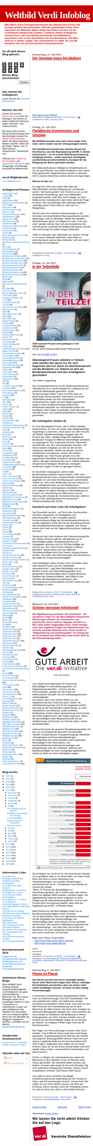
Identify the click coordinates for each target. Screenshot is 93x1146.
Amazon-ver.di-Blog (11, 915)
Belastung (65, 959)
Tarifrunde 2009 (9, 631)
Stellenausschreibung (12, 610)
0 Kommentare (69, 117)
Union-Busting (9, 664)
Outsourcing (8, 520)
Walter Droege (9, 705)
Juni (10, 828)
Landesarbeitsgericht (12, 464)
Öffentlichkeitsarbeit (11, 515)
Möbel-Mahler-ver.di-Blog (14, 890)
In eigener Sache (10, 386)
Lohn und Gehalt (10, 478)
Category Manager (11, 297)
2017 (8, 790)
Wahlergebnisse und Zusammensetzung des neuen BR (13, 964)
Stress (35, 962)
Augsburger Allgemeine (13, 226)
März (10, 836)
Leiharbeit (6, 467)
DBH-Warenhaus (10, 314)
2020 (8, 781)
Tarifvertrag (7, 643)
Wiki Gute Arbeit (9, 922)
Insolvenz (6, 388)
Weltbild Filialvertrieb (12, 722)
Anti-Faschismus (10, 209)
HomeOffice (7, 376)
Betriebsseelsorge (10, 270)
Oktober (12, 798)
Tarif (4, 624)
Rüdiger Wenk (9, 569)
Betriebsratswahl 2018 (12, 265)
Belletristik (7, 240)
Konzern (6, 443)
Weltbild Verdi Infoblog (47, 15)
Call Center (7, 295)
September (13, 801)
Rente (5, 564)
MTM (4, 506)
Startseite (62, 1107)
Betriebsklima (8, 251)
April (10, 833)
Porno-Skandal (9, 534)
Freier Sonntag (9, 344)
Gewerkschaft (58, 594)
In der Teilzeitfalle (45, 266)
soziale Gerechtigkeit (12, 596)
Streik (5, 617)
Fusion (5, 346)
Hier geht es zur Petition (45, 115)
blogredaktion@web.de (13, 163)
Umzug (47, 255)
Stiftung (5, 615)
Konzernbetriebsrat (11, 446)
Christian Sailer (9, 302)
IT (3, 397)
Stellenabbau (8, 608)
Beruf (4, 246)
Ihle (4, 383)
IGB (4, 381)
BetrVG (5, 277)
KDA (4, 430)
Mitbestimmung (9, 499)
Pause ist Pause (45, 973)
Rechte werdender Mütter (14, 559)
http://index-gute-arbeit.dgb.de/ (50, 943)
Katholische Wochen (11, 427)
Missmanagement (10, 494)
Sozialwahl (7, 601)
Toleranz (6, 647)
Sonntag (54, 120)
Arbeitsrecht (8, 219)
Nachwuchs (7, 511)
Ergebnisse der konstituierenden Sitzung (14, 957)
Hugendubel (8, 379)
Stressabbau (8, 622)
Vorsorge (6, 701)
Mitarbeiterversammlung (13, 497)
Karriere (6, 418)
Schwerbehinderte (10, 587)
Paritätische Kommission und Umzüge (17, 814)
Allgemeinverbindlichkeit (13, 202)
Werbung (6, 742)
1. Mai (5, 196)
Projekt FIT (7, 541)
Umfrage (6, 657)
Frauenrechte (8, 339)
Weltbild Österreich (11, 726)
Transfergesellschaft (11, 650)
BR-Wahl (6, 288)
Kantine (5, 413)
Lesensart (6, 469)
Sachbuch (7, 573)
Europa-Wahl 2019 (11, 335)
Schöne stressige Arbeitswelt (55, 607)
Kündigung (7, 455)
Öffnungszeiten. (9, 518)
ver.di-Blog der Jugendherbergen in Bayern (15, 903)
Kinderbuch (7, 437)
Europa (5, 332)
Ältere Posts (84, 1107)
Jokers (5, 404)
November (12, 795)
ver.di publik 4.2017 (47, 354)
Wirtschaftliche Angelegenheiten (10, 753)
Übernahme (7, 654)
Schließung (7, 585)
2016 (8, 844)
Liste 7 (5, 474)
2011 (8, 858)
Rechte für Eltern (10, 557)
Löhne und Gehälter (11, 481)
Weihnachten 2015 (11, 708)
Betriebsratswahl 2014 (12, 263)
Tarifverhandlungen (11, 640)
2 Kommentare (66, 1097)
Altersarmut (7, 207)
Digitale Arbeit (76, 959)
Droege (5, 323)
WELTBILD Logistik (11, 724)
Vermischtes (8, 689)
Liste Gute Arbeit (10, 476)
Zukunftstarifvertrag (11, 763)
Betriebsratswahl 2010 (12, 260)
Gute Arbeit (59, 960)
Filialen (5, 337)
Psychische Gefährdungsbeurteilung (13, 546)
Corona (5, 304)
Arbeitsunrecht (9, 221)
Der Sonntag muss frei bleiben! (56, 58)
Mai (10, 831)
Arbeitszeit (47, 594)
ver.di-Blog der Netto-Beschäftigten (12, 896)
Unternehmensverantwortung (15, 668)
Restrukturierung (10, 566)
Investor (6, 395)
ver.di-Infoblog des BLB (13, 925)
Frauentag (7, 342)
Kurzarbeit (7, 460)
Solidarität (7, 590)
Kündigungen (8, 457)
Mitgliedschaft (8, 504)
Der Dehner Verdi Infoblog (14, 929)
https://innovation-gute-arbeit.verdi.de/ (53, 940)
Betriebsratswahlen (11, 267)
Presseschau (8, 539)
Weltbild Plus (8, 729)
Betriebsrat (7, 253)
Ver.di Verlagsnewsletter (13, 941)
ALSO (5, 205)
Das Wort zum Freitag (12, 307)
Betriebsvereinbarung (12, 272)
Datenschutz (8, 309)
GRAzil (5, 369)
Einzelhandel (8, 328)
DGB (4, 316)
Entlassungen (8, 330)
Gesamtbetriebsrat (10, 358)
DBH (4, 311)
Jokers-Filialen (9, 406)
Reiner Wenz (8, 562)
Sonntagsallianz (9, 594)
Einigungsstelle (9, 325)
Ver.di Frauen (8, 675)
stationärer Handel (10, 606)
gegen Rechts (8, 351)
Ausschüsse (8, 230)
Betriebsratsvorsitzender (13, 258)
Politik (68, 594)
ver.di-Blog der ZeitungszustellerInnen (12, 877)
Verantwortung (9, 685)
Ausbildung (7, 228)
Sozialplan (7, 599)
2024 (8, 776)
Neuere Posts (39, 1107)
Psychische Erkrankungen (76, 960)
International (8, 393)
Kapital (5, 416)
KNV (4, 441)
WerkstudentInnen (10, 745)
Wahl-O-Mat (8, 703)
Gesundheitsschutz (11, 365)
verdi (4, 687)
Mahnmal (6, 483)
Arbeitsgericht (8, 216)
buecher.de (7, 291)
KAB (4, 411)
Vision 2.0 (6, 696)
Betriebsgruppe (9, 249)
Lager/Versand (9, 462)
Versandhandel (9, 691)
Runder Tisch (8, 571)
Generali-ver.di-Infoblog (13, 911)
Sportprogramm (9, 603)
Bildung (5, 281)
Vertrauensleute (9, 694)
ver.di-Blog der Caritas (12, 892)
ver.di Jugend (8, 678)
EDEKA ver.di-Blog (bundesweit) (11, 882)
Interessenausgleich (11, 390)
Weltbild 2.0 (7, 717)
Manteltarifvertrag (10, 485)
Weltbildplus (8, 738)
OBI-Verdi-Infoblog (10, 927)
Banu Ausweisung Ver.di (13, 235)
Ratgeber (6, 550)
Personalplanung (10, 522)
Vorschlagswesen (10, 698)
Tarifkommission (9, 629)
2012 (8, 855)
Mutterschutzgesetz (11, 508)
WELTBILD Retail (10, 731)
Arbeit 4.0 (6, 212)
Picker (5, 529)
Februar (11, 839)
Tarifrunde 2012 (9, 636)
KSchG (5, 450)
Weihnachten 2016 (11, 710)
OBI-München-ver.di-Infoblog (15, 913)
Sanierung (7, 578)
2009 (8, 864)
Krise (4, 448)
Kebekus (6, 432)
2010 (8, 861)
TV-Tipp (6, 652)
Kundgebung (8, 453)
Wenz (5, 740)
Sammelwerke (9, 576)
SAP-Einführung (9, 580)
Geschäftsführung (10, 360)
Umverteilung (8, 659)
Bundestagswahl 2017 (12, 293)
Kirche (5, 439)
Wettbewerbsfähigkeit (12, 747)
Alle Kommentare (14, 1063)
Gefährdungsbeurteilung (13, 348)
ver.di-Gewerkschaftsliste (13, 680)
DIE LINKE (7, 318)
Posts (8, 1058)
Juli (9, 806)
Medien (5, 488)
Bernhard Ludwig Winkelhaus (15, 242)
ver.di (61, 120)
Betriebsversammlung (12, 274)
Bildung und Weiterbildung (14, 284)
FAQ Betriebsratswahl (13, 969)
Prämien (6, 536)
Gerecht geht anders (11, 353)
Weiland (6, 712)
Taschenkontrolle (10, 645)
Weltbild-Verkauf (9, 736)
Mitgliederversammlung (13, 501)
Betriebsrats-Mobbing (12, 256)
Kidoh (5, 434)
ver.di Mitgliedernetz (11, 181)
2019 (8, 784)
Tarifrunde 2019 (9, 638)
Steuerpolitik (8, 613)
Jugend (5, 409)
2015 (8, 847)
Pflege (5, 527)
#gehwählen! (8, 193)
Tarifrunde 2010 (9, 634)
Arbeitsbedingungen (51, 959)
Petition (47, 120)
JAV (4, 402)
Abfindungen (8, 200)
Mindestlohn (8, 492)
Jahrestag (6, 399)
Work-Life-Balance (10, 761)
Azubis (5, 233)
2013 (8, 852)
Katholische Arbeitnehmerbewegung (13, 424)
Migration (6, 490)
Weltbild (6, 715)
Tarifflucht (6, 627)
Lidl (4, 471)
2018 (4, 198)
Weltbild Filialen (9, 719)
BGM (4, 279)
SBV (4, 583)
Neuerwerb (7, 513)
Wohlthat (6, 759)
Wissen (5, 756)
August (11, 803)
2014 (8, 849)
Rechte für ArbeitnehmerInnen (11, 553)
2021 (8, 778)
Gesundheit (37, 960)
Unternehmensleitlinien (13, 666)
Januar (11, 841)
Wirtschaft (7, 749)
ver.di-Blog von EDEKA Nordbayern (13, 919)
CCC (4, 300)
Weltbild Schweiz (10, 733)
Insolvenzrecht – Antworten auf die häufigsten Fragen (14, 1043)
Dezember (12, 793)
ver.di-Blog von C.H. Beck (14, 899)
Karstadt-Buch (9, 420)
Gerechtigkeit (8, 355)
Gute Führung (8, 374)
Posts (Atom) (51, 1113)
